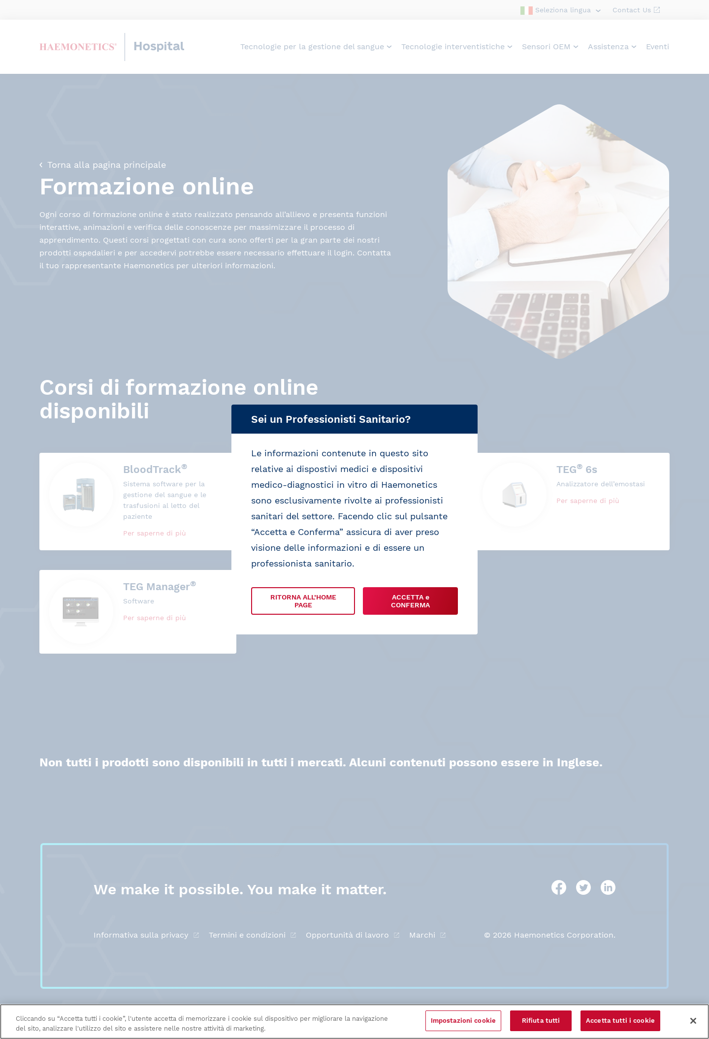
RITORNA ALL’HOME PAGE (303, 601)
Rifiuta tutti (541, 1020)
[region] (354, 1021)
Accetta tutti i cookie (620, 1020)
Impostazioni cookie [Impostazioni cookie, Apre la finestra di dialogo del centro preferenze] (463, 1020)
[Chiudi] (693, 1021)
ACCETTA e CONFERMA (410, 601)
